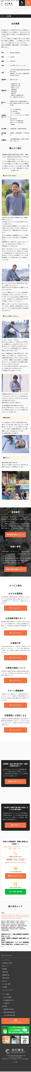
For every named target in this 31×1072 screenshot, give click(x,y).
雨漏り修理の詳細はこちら (14, 569)
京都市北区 (4, 915)
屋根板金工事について (14, 781)
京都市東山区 (5, 917)
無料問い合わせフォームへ (15, 876)
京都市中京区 (25, 915)
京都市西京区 (19, 918)
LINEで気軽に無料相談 (15, 892)
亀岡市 (26, 921)
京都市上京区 (11, 915)
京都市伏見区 (5, 918)
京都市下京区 (12, 917)
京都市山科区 (12, 918)
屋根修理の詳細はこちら (14, 534)
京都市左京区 (18, 915)
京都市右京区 (25, 917)
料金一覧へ (14, 825)
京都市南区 (18, 917)
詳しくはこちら (14, 608)
